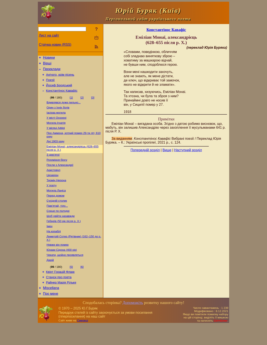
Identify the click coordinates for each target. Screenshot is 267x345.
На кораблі (54, 246)
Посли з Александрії (60, 174)
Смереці (82, 340)
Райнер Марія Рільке (61, 301)
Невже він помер (58, 260)
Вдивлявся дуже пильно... (64, 107)
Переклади (51, 71)
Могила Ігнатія (56, 129)
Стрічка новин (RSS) (55, 44)
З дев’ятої (53, 163)
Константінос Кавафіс (62, 95)
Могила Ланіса (56, 202)
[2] (82, 102)
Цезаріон (52, 185)
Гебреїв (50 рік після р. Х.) (64, 235)
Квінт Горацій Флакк (60, 289)
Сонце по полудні (58, 224)
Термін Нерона (56, 191)
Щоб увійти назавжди (61, 229)
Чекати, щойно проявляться (65, 271)
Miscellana (51, 307)
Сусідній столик (57, 213)
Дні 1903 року (55, 149)
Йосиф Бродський (59, 89)
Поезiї (50, 83)
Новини (49, 58)
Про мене (50, 314)
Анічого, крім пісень (60, 77)
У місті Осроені (56, 123)
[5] (71, 284)
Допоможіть (132, 323)
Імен (50, 240)
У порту (52, 196)
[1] (71, 102)
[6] (82, 284)
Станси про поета (59, 295)
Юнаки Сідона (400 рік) (62, 266)
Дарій (50, 277)
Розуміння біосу (57, 169)
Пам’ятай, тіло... (57, 218)
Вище (167, 150)
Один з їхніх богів (58, 112)
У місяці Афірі (56, 135)
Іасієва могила (56, 118)
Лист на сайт (49, 35)
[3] (92, 102)
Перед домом (55, 207)
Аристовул (53, 180)
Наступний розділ (188, 150)
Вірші (47, 64)
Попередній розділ (145, 150)
